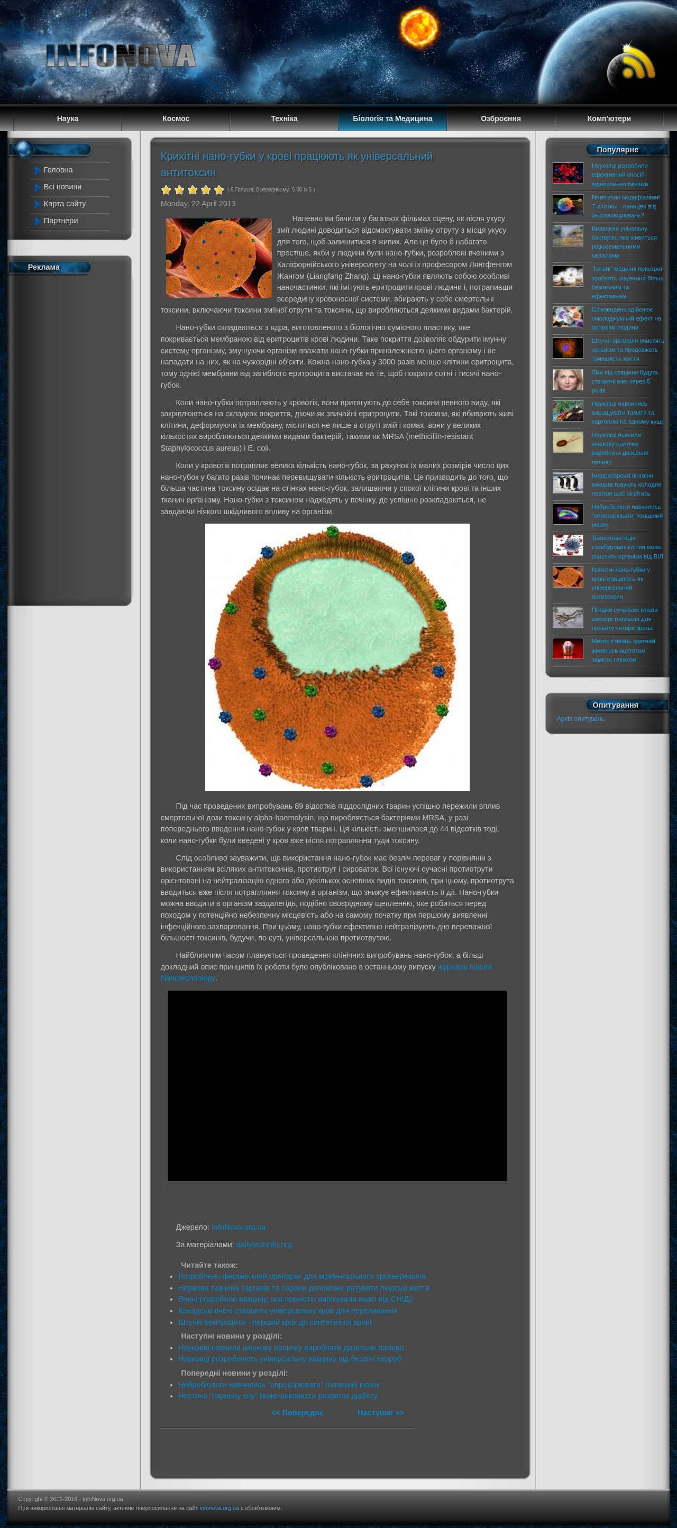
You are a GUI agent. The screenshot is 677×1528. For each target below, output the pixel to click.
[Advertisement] (75, 438)
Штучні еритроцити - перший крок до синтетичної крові (274, 1322)
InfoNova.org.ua (239, 1227)
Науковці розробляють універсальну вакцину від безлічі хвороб (289, 1359)
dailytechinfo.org (264, 1244)
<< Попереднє (298, 1412)
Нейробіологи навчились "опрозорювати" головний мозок (279, 1384)
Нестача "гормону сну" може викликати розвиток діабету (278, 1396)
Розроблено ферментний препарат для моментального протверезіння (302, 1276)
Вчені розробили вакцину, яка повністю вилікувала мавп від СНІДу (295, 1299)
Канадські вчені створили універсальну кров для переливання (287, 1310)
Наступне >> (381, 1412)
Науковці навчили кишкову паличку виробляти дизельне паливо (291, 1347)
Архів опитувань (581, 718)
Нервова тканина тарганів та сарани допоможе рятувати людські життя (303, 1288)
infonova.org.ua (219, 1508)
